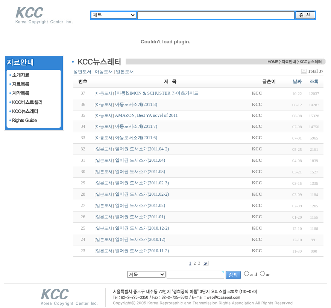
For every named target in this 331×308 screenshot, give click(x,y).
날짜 (297, 81)
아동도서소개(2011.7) (136, 126)
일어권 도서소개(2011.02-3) (142, 182)
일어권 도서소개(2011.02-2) (142, 194)
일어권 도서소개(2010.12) (140, 239)
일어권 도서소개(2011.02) (140, 205)
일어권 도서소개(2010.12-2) (142, 228)
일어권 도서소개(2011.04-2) (142, 149)
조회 (314, 81)
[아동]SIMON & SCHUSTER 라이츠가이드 (157, 93)
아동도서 (104, 71)
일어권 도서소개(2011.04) (140, 160)
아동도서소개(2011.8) (136, 104)
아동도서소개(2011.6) (136, 137)
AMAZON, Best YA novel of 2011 (146, 115)
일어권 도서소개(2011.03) (140, 171)
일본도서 (125, 71)
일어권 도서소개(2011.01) (140, 216)
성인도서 (82, 71)
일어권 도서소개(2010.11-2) (142, 250)
